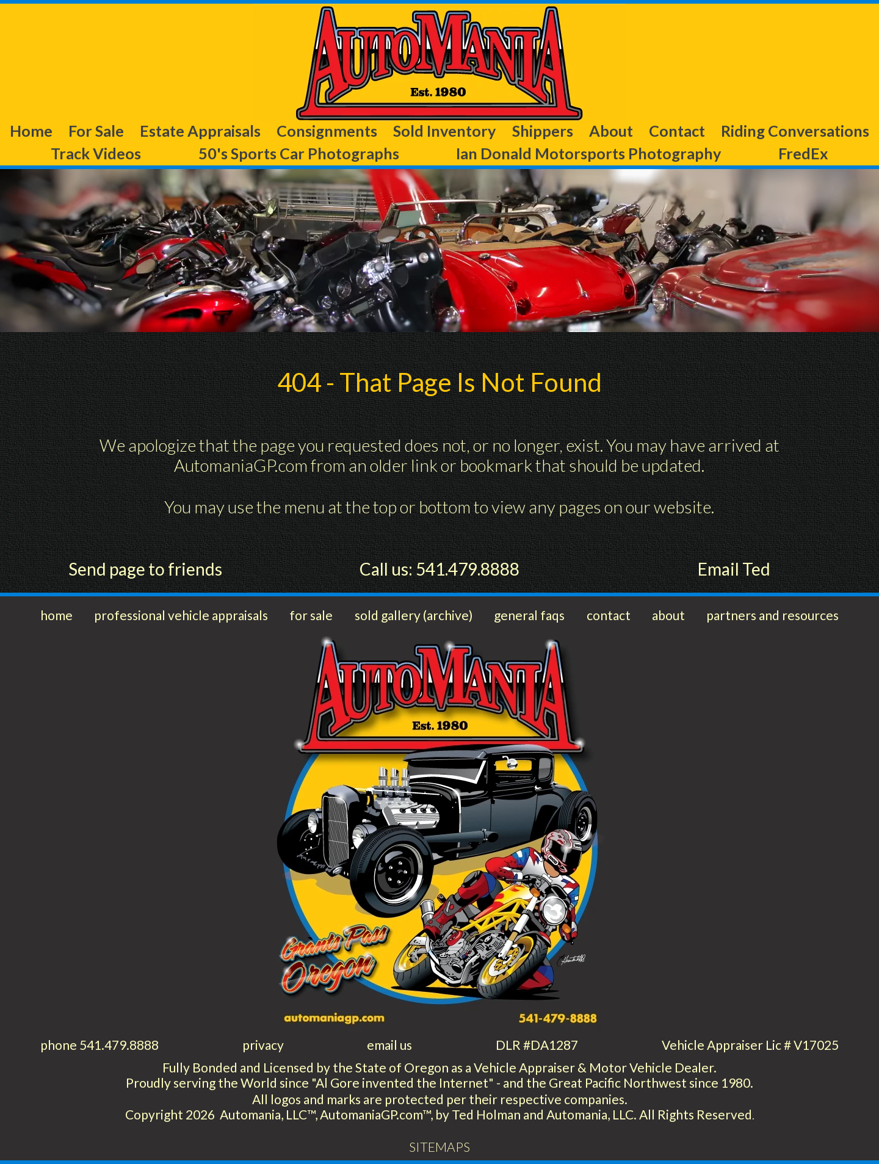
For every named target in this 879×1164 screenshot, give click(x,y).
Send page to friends (145, 569)
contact (609, 615)
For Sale (96, 130)
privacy (263, 1044)
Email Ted (734, 569)
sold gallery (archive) (413, 615)
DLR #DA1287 (537, 1044)
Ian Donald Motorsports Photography (588, 153)
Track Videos (96, 153)
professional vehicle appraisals (181, 615)
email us (389, 1044)
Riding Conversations (795, 130)
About (611, 130)
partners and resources (772, 615)
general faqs (529, 615)
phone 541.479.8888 (99, 1044)
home (56, 615)
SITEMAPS (439, 1146)
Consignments (327, 130)
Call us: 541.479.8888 (439, 569)
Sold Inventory (444, 130)
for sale (311, 615)
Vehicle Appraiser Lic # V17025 (750, 1044)
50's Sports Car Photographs (298, 153)
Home (31, 130)
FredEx (803, 153)
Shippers (542, 130)
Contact (677, 130)
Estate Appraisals (200, 130)
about (668, 615)
